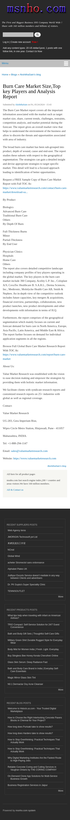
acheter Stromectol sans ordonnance (26, 562)
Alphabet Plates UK (17, 569)
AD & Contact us (15, 490)
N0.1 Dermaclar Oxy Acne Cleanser (25, 684)
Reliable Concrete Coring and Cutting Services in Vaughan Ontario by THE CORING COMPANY (32, 768)
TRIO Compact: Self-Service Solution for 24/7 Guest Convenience (33, 625)
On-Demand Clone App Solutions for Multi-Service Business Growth (32, 777)
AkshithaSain (21, 104)
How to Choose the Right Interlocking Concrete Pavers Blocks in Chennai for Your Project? (35, 719)
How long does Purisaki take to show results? (30, 726)
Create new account (21, 42)
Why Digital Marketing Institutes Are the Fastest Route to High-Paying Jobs (34, 759)
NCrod (11, 549)
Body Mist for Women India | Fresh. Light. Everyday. (33, 649)
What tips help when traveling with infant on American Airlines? (34, 616)
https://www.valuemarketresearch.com (34, 458)
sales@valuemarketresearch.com (29, 450)
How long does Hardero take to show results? (30, 733)
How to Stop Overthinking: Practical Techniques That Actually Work (34, 741)
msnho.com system (25, 810)
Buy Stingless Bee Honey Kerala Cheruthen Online (33, 655)
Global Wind (14, 556)
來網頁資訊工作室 (17, 543)
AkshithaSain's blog (30, 74)
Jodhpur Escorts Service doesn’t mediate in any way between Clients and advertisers (34, 576)
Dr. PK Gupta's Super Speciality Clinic (26, 584)
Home (5, 74)
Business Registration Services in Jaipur (28, 785)
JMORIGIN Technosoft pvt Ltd (22, 537)
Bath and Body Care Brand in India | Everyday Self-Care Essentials (33, 669)
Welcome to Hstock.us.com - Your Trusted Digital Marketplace (32, 709)
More (60, 596)
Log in (6, 42)
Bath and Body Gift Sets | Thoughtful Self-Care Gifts (33, 633)
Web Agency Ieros (17, 530)
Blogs (14, 74)
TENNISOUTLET (16, 591)
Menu (5, 63)
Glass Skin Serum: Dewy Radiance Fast (27, 662)
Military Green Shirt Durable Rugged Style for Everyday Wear (35, 641)
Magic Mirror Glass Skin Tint (22, 677)
